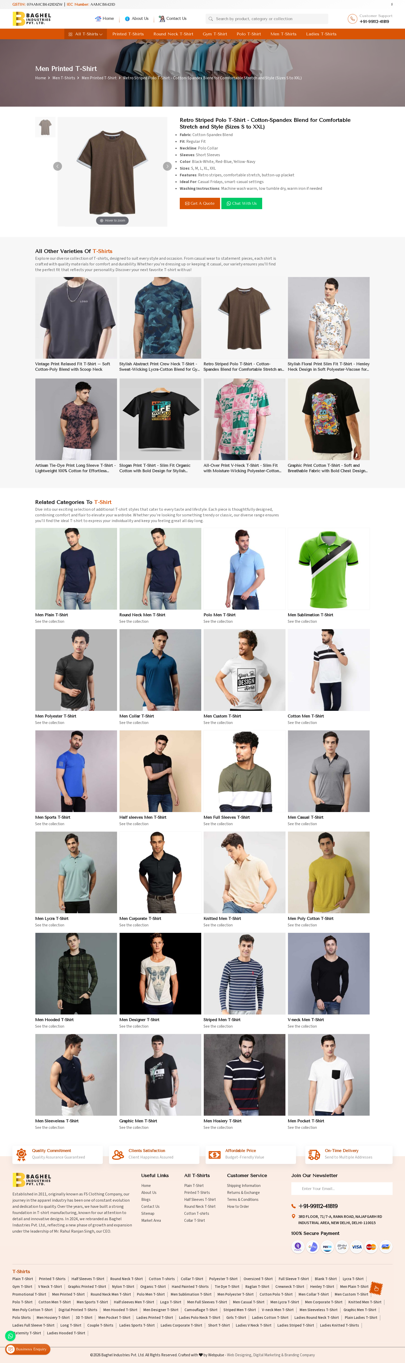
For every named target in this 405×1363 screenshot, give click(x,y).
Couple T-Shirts (100, 1325)
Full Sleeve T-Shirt (294, 1279)
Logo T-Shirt (170, 1302)
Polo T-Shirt (249, 33)
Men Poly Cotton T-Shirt (32, 1310)
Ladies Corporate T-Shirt (181, 1325)
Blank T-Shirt (326, 1279)
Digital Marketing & (268, 1355)
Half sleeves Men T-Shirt (134, 1302)
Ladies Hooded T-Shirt (66, 1333)
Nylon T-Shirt (123, 1286)
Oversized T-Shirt (258, 1279)
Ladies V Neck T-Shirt (253, 1325)
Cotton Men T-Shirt (54, 1302)
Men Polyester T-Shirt (235, 1294)
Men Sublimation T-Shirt (191, 1294)
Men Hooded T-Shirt (120, 1310)
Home (104, 19)
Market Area (151, 1220)
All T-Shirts (85, 33)
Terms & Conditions (243, 1199)
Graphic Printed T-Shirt (87, 1286)
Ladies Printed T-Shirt (154, 1317)
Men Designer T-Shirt (160, 1310)
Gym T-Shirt (215, 33)
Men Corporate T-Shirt (323, 1302)
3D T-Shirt (84, 1317)
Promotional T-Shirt (29, 1294)
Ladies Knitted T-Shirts (339, 1325)
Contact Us (172, 19)
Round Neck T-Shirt (173, 33)
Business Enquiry (26, 1349)
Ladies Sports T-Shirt (137, 1325)
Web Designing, (239, 1355)
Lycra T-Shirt (353, 1279)
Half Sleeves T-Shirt (200, 1199)
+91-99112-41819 (374, 21)
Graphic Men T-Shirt (360, 1310)
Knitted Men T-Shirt (364, 1302)
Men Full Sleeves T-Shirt (207, 1302)
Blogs (146, 1199)
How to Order (238, 1206)
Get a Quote (200, 203)
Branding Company (299, 1355)
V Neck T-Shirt (50, 1286)
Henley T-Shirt (322, 1286)
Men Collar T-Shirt (314, 1294)
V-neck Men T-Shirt (278, 1310)
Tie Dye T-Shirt (227, 1286)
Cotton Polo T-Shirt (276, 1294)
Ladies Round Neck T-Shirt (316, 1317)
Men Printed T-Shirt (99, 78)
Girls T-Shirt (236, 1317)
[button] (167, 166)
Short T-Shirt (219, 1325)
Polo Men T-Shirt (151, 1294)
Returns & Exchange (243, 1192)
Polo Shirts (21, 1317)
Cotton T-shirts (196, 1213)
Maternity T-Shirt (26, 1333)
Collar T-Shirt (194, 1220)
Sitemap (147, 1213)
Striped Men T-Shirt (239, 1310)
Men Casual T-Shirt (248, 1302)
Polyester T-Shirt (223, 1279)
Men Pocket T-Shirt (114, 1317)
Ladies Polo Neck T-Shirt (199, 1317)
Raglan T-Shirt (257, 1286)
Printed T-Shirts (128, 33)
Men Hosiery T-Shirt (53, 1317)
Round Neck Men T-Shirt (111, 1294)
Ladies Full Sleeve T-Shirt (33, 1325)
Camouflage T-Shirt (200, 1310)
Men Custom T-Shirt (351, 1294)
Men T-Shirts (283, 33)
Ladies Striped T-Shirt (295, 1325)
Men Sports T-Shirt (92, 1302)
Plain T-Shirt (194, 1185)
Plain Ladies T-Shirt (361, 1317)
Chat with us (242, 203)
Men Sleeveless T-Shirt (319, 1310)
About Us (136, 19)
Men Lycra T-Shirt (284, 1302)
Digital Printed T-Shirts (78, 1310)
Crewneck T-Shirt (289, 1286)
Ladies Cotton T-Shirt (270, 1317)
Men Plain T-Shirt (354, 1286)
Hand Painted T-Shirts (190, 1286)
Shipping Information (244, 1185)
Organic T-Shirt (153, 1286)
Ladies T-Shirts (321, 33)
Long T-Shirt (70, 1325)
